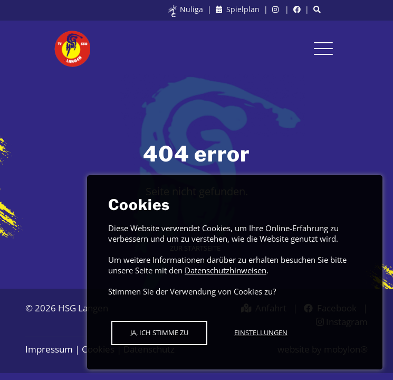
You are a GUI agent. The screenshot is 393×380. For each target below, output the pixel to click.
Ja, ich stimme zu (159, 332)
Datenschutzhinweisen (225, 270)
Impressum (49, 349)
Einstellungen (260, 332)
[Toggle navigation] (323, 48)
